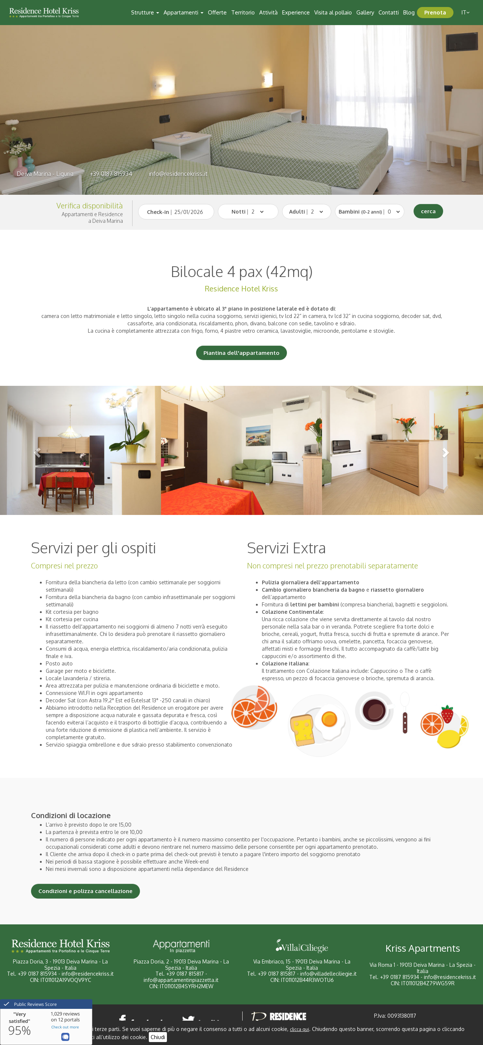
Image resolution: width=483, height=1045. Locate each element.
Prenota (435, 12)
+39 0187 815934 (111, 173)
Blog (409, 12)
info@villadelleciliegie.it (328, 973)
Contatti (388, 12)
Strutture (145, 12)
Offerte (217, 12)
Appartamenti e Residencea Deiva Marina (92, 217)
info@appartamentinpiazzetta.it (181, 980)
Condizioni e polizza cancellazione (85, 891)
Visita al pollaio (333, 12)
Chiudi (158, 1037)
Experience (296, 12)
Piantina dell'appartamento (241, 352)
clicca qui (299, 1029)
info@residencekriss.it (178, 173)
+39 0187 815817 (185, 973)
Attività (268, 12)
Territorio (243, 12)
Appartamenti (183, 12)
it (465, 12)
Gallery (365, 12)
